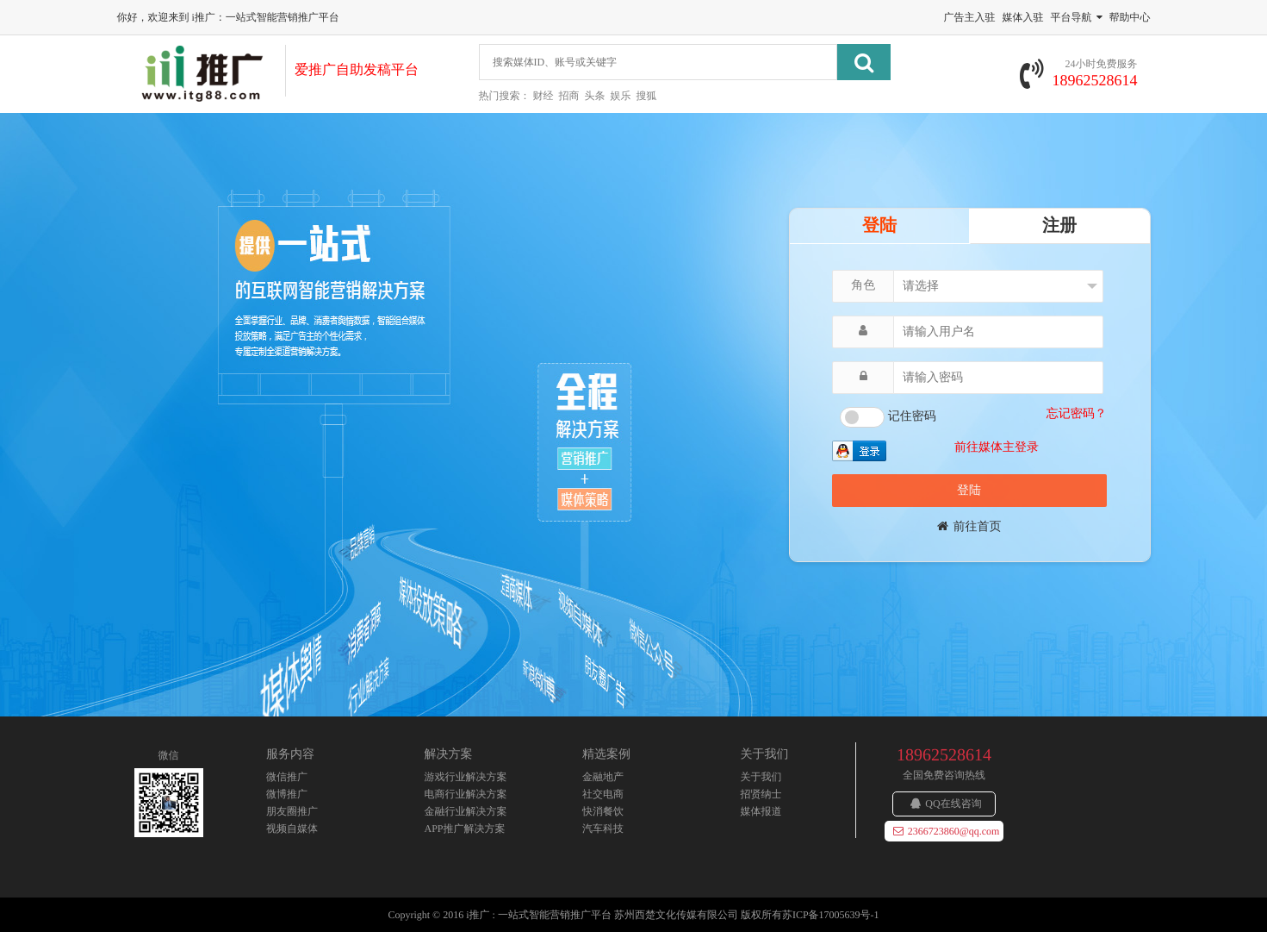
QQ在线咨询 (945, 804)
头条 (595, 96)
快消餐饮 (603, 811)
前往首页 (969, 527)
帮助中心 (1130, 17)
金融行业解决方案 (466, 811)
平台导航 (1076, 17)
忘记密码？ (1077, 414)
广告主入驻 (970, 17)
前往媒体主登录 (996, 447)
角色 (863, 285)
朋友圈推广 (292, 811)
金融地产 (603, 777)
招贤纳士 (761, 794)
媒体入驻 (1023, 17)
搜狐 (647, 96)
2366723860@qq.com (946, 831)
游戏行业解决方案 (466, 777)
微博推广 (286, 794)
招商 (569, 96)
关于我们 (761, 777)
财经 (543, 96)
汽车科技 (603, 829)
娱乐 (621, 96)
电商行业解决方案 (466, 794)
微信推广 (286, 777)
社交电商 (603, 794)
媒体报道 (761, 811)
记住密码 (912, 416)
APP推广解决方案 (465, 829)
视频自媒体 (292, 829)
